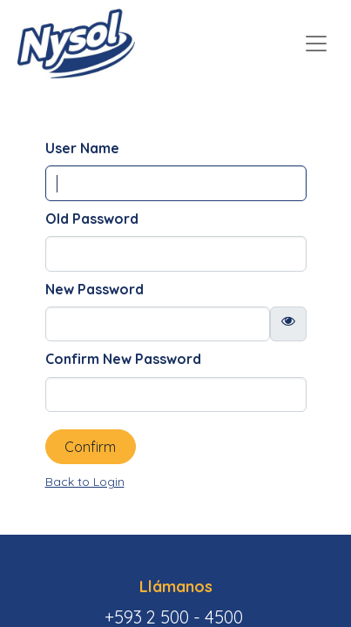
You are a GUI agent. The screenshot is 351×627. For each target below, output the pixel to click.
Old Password (91, 218)
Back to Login (85, 481)
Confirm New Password (123, 358)
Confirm (90, 446)
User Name (82, 148)
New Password (94, 289)
